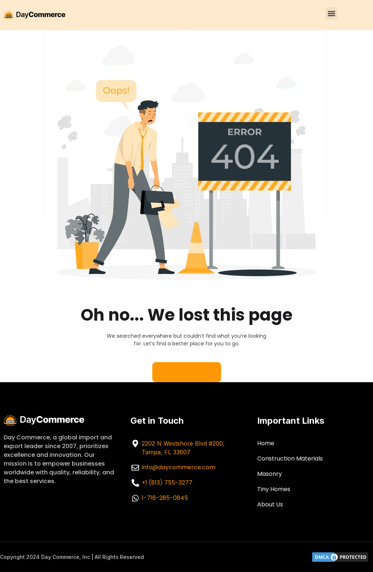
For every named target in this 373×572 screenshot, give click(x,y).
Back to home (186, 372)
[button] (331, 13)
